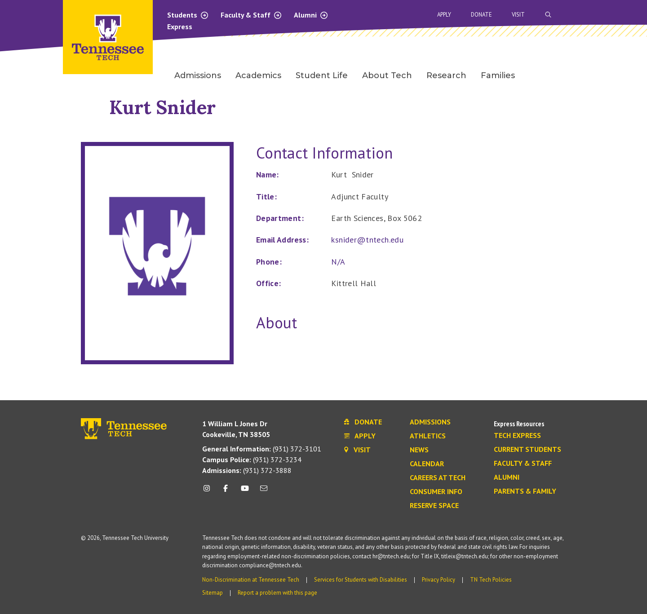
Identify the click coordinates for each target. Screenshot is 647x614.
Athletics (428, 436)
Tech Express (517, 436)
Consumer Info (436, 492)
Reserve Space (434, 506)
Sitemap (212, 592)
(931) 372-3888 (247, 470)
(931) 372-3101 (261, 448)
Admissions (430, 422)
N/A (338, 261)
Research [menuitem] (446, 75)
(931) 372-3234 (251, 459)
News (419, 450)
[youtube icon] (244, 492)
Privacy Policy (438, 579)
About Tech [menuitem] (387, 75)
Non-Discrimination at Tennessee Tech (250, 579)
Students (188, 14)
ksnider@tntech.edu (367, 239)
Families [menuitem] (498, 75)
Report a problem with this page (277, 592)
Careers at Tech (437, 478)
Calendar (427, 464)
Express (179, 26)
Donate (481, 14)
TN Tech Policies (491, 579)
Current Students (527, 450)
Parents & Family (525, 491)
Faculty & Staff (251, 14)
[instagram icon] (209, 492)
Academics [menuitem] (258, 75)
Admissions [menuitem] (197, 75)
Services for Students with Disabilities (360, 579)
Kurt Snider (162, 107)
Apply (444, 14)
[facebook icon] (225, 492)
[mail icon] (263, 492)
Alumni (311, 14)
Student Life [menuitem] (322, 75)
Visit (518, 14)
